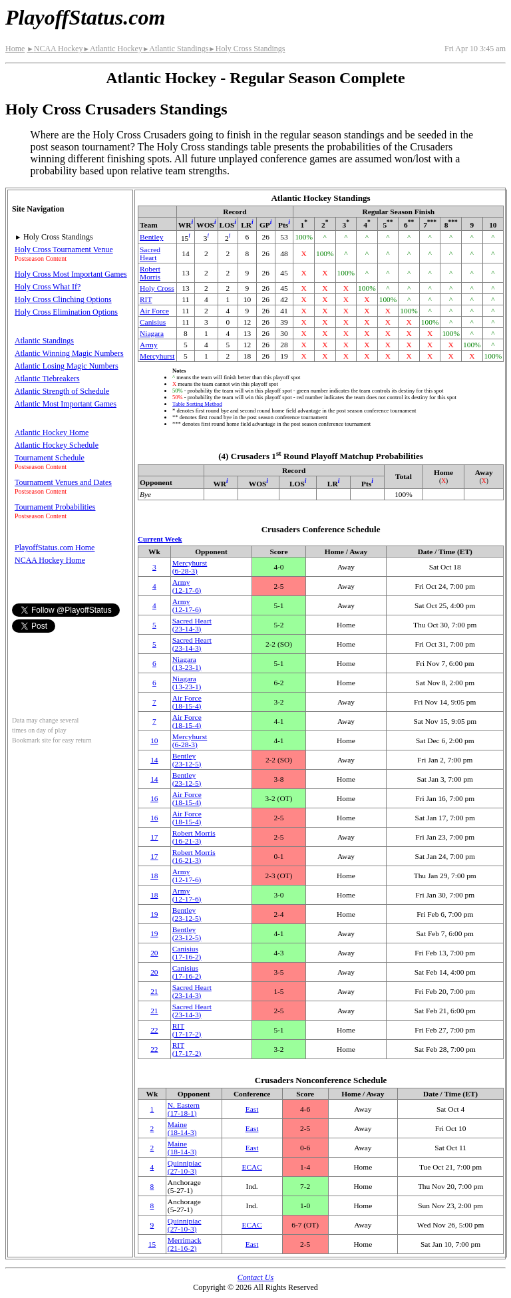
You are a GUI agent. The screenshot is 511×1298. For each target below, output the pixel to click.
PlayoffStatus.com (85, 17)
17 (154, 837)
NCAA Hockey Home (50, 560)
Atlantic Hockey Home (51, 432)
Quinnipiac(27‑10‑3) (185, 1167)
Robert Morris (150, 273)
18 (154, 876)
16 (154, 798)
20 (154, 953)
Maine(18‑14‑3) (182, 1128)
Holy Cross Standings (246, 48)
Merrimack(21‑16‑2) (185, 1244)
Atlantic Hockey (112, 48)
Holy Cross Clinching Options (63, 299)
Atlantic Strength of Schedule (62, 391)
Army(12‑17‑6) (187, 586)
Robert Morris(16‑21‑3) (194, 837)
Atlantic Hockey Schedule (56, 445)
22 (154, 1030)
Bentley (151, 237)
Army (149, 345)
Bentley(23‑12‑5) (187, 760)
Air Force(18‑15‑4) (187, 702)
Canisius (153, 322)
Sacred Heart (150, 253)
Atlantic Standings (175, 48)
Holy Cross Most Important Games (71, 274)
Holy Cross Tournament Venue (64, 249)
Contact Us (255, 1277)
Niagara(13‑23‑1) (187, 663)
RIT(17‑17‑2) (187, 1030)
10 (154, 740)
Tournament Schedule (50, 457)
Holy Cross (157, 288)
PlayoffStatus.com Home (54, 547)
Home (15, 48)
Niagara (152, 333)
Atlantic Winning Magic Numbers (69, 353)
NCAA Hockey (55, 48)
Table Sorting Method (197, 404)
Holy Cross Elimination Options (66, 312)
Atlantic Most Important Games (65, 403)
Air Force (154, 311)
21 (154, 991)
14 (154, 760)
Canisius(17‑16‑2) (187, 953)
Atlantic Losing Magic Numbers (66, 366)
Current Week (160, 539)
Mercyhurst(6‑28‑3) (190, 567)
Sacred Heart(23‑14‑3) (192, 625)
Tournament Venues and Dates (63, 482)
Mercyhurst (157, 356)
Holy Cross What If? (48, 286)
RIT (146, 299)
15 (152, 1244)
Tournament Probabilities (55, 507)
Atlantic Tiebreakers (47, 378)
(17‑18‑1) (184, 1109)
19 (154, 914)
